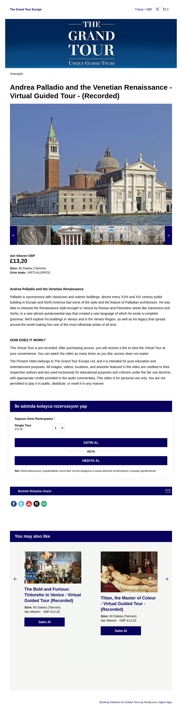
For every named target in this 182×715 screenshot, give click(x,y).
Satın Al (91, 442)
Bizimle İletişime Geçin (34, 491)
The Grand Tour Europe (26, 9)
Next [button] (166, 578)
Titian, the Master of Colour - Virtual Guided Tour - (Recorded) (128, 604)
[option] (30, 235)
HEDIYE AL (91, 461)
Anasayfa (16, 73)
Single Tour (34, 427)
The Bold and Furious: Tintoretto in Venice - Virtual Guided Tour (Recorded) (52, 595)
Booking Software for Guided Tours (120, 702)
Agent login (165, 702)
